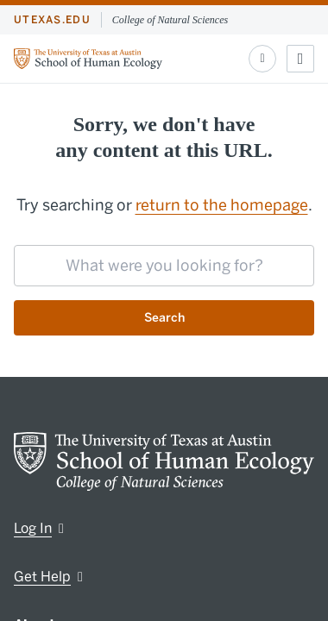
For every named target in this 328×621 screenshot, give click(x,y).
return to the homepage (222, 205)
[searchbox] (164, 265)
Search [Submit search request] (164, 317)
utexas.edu (52, 20)
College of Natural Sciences (170, 20)
